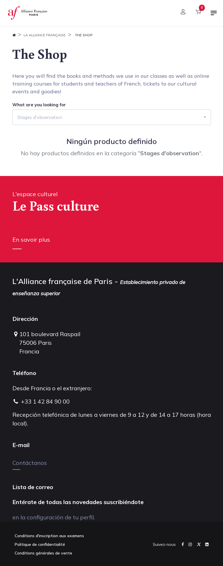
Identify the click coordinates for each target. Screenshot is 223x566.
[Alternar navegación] (214, 15)
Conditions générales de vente (43, 553)
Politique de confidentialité (40, 544)
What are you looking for (39, 105)
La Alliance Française (45, 35)
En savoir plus (31, 239)
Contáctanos (29, 462)
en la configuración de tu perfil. (53, 517)
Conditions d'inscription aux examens (49, 535)
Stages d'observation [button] (39, 117)
